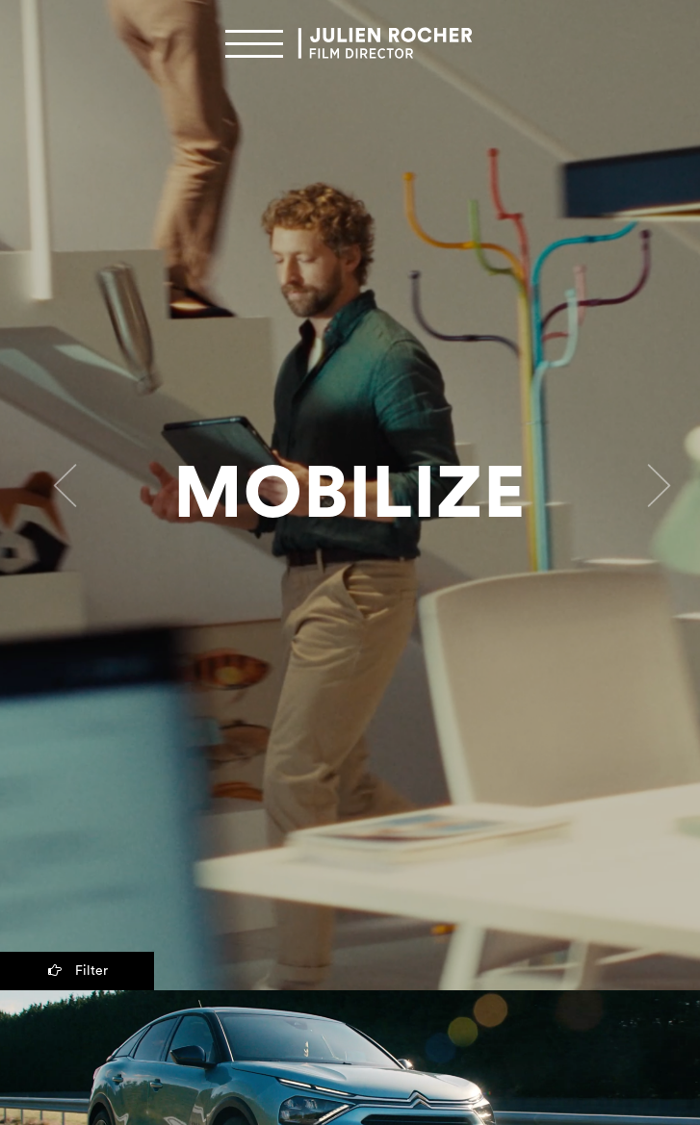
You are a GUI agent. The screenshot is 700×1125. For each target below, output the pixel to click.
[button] (52, 495)
